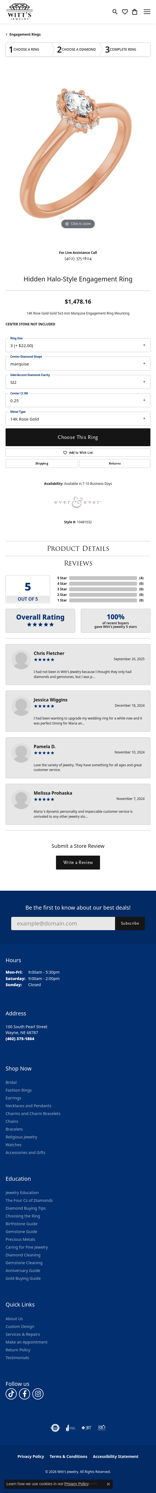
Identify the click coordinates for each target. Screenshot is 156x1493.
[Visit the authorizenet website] (55, 1428)
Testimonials (17, 1357)
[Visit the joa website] (71, 1428)
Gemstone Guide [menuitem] (21, 1231)
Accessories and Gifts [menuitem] (25, 1152)
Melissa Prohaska (53, 793)
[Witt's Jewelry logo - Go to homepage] (19, 11)
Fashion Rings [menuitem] (19, 1090)
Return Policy (18, 1349)
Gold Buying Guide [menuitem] (23, 1278)
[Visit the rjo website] (102, 1428)
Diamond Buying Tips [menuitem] (26, 1208)
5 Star (62, 578)
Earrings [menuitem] (13, 1098)
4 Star (62, 583)
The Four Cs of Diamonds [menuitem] (29, 1200)
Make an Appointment (26, 1342)
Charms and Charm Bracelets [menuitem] (33, 1113)
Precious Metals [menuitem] (20, 1239)
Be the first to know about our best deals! (77, 907)
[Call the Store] (20, 1038)
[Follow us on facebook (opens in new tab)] (24, 1393)
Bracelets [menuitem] (14, 1129)
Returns (115, 463)
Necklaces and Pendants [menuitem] (28, 1105)
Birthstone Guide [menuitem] (22, 1223)
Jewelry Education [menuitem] (22, 1192)
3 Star (62, 589)
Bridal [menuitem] (11, 1082)
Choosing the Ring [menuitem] (23, 1216)
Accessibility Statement (115, 1456)
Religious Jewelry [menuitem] (21, 1137)
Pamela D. (45, 746)
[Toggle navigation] (147, 11)
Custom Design (20, 1326)
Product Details (78, 548)
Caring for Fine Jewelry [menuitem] (27, 1247)
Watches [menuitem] (13, 1144)
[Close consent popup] (108, 1484)
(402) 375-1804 (78, 258)
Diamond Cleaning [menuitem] (23, 1255)
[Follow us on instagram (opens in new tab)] (37, 1393)
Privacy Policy (31, 1456)
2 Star (62, 594)
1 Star (62, 600)
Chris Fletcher (49, 653)
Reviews (78, 563)
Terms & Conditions (68, 1456)
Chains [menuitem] (12, 1121)
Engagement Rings (25, 34)
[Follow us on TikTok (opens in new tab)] (11, 1393)
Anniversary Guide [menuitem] (23, 1270)
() (141, 578)
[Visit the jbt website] (86, 1428)
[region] (78, 158)
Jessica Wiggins (50, 700)
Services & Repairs (23, 1334)
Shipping (41, 463)
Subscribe (130, 923)
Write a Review (78, 862)
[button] (115, 11)
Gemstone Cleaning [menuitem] (24, 1262)
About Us (14, 1318)
